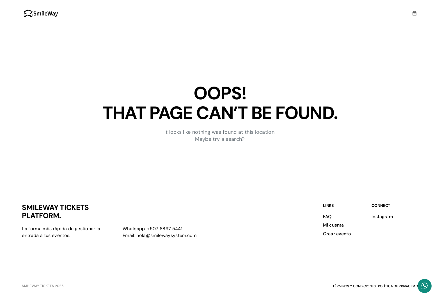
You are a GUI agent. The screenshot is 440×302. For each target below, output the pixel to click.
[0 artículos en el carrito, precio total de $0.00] (414, 13)
